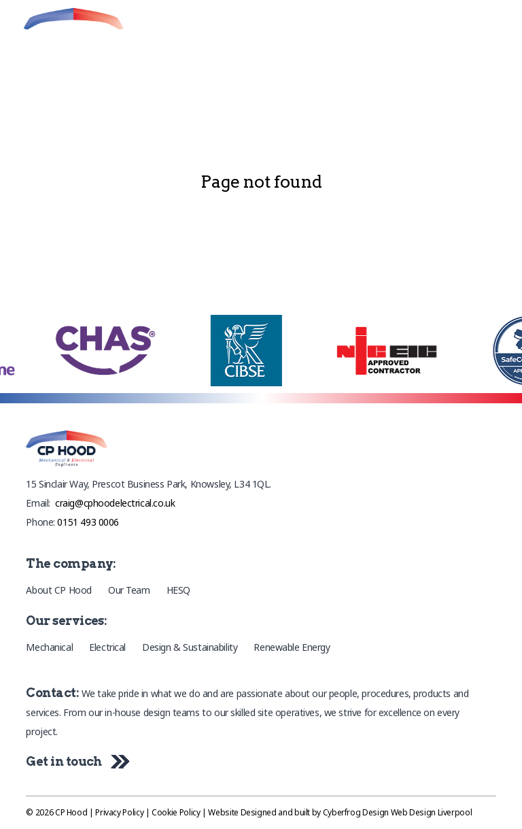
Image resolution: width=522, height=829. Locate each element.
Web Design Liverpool (431, 812)
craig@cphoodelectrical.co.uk (115, 502)
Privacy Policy (119, 812)
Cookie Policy (176, 812)
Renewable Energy (292, 647)
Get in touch (74, 761)
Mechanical (49, 647)
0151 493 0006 (88, 521)
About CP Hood (59, 589)
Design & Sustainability (189, 647)
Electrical (107, 647)
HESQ (178, 589)
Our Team (129, 589)
